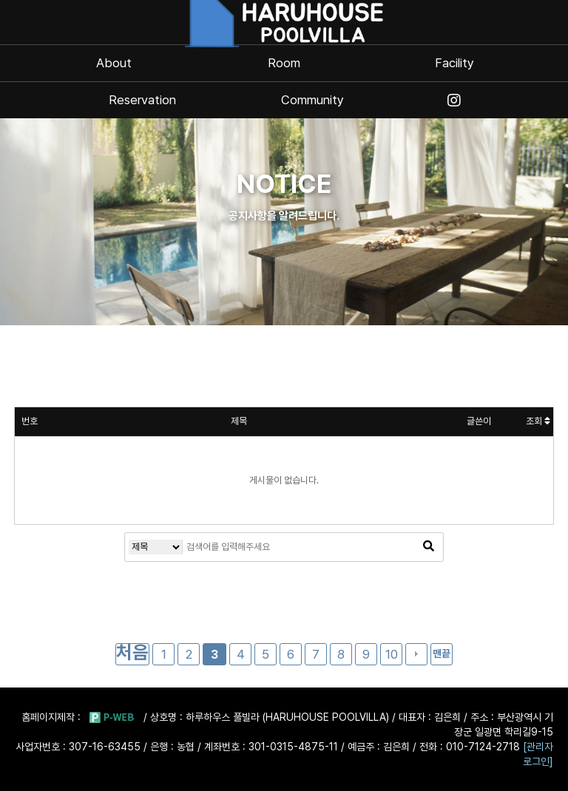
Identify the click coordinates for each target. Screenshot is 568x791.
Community (312, 100)
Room (284, 63)
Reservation (142, 100)
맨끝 (441, 653)
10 (391, 654)
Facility (454, 63)
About (114, 63)
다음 (416, 654)
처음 (132, 653)
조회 (538, 421)
